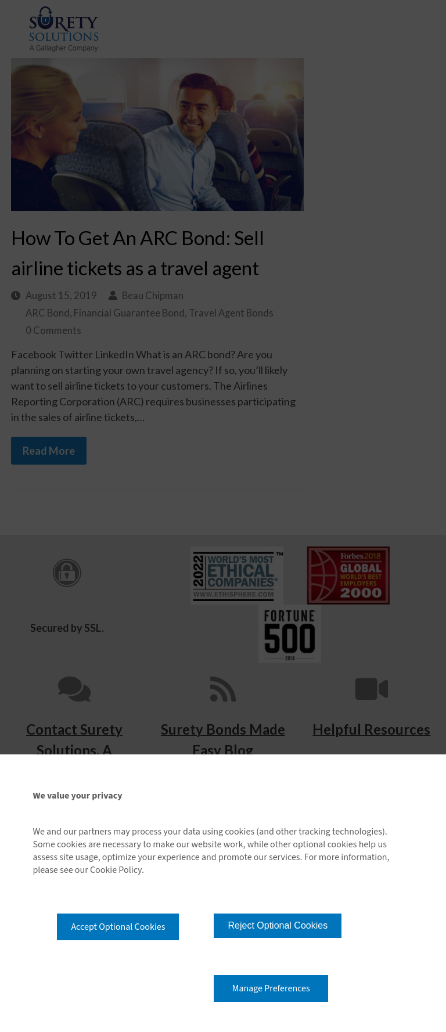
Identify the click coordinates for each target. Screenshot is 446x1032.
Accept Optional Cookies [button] (118, 926)
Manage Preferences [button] (271, 988)
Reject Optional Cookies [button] (278, 925)
